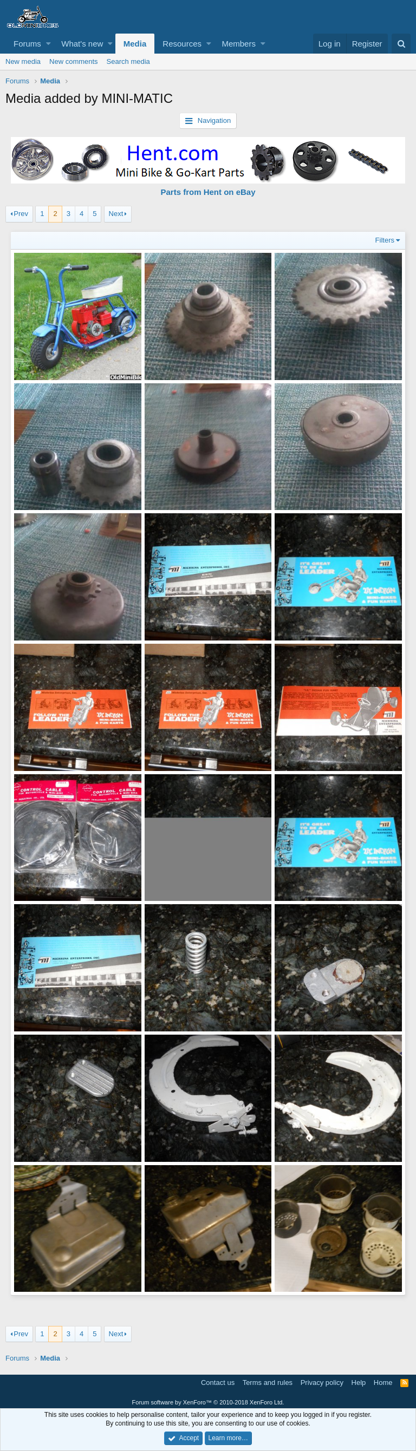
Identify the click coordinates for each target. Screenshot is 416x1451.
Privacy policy (322, 1380)
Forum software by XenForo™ (208, 1399)
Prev (21, 214)
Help (359, 1380)
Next (116, 214)
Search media (128, 61)
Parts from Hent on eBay (207, 192)
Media (135, 43)
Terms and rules (267, 1380)
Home (383, 1380)
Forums (27, 43)
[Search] (401, 44)
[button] (48, 44)
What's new (82, 43)
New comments (73, 61)
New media (23, 61)
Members (239, 43)
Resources (182, 43)
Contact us (218, 1380)
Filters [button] (384, 240)
